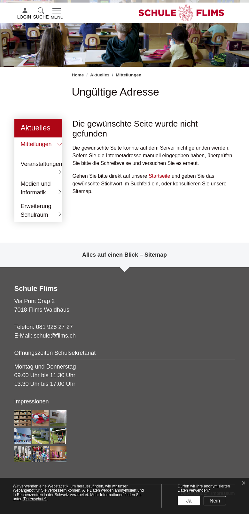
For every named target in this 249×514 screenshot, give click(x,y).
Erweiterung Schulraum (36, 210)
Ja (189, 500)
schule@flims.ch (55, 335)
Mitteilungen (40, 146)
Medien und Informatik (36, 188)
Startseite (159, 176)
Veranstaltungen (41, 164)
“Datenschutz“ (35, 499)
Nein (215, 500)
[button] (42, 14)
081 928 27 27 (54, 327)
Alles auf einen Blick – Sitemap (124, 255)
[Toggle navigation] (57, 14)
